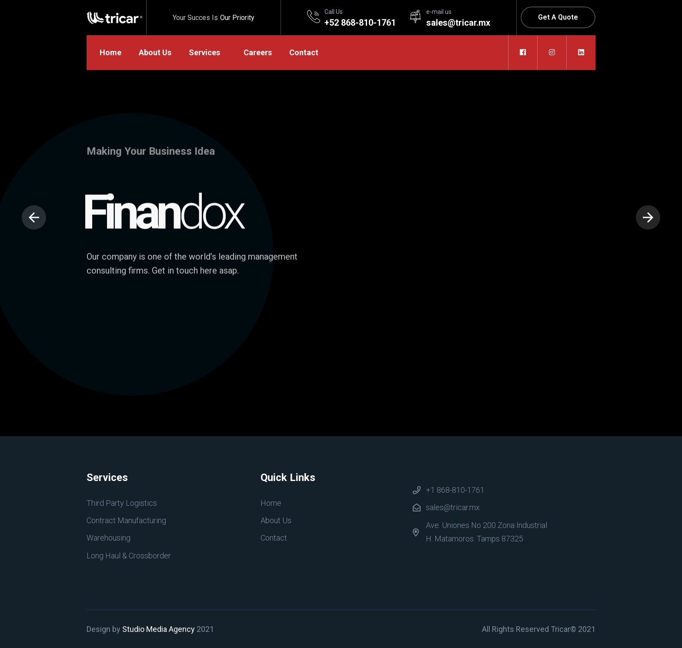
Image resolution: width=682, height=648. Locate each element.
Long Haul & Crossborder (129, 555)
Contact (303, 52)
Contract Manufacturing (126, 520)
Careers (258, 52)
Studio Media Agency (158, 629)
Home (110, 52)
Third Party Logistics (122, 503)
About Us (155, 52)
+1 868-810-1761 (455, 489)
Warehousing (108, 537)
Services (204, 52)
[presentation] (34, 217)
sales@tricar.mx (453, 507)
